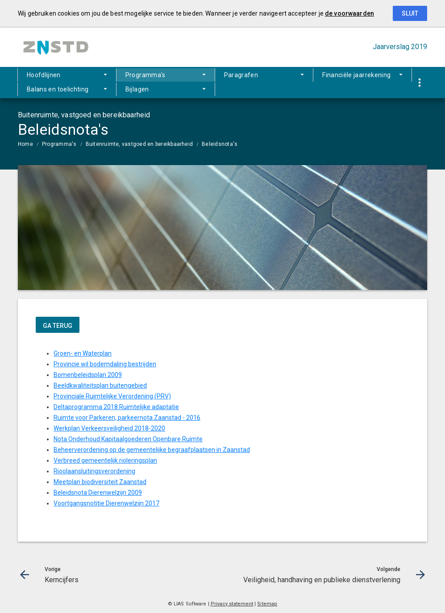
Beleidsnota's (219, 144)
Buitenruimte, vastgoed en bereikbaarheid (139, 144)
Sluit (410, 13)
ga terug (57, 325)
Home (25, 144)
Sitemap (267, 604)
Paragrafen (241, 75)
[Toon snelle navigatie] (419, 83)
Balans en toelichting (57, 89)
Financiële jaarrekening (356, 75)
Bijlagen (137, 89)
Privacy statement (232, 604)
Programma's (145, 75)
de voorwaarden (349, 13)
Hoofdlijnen (44, 75)
